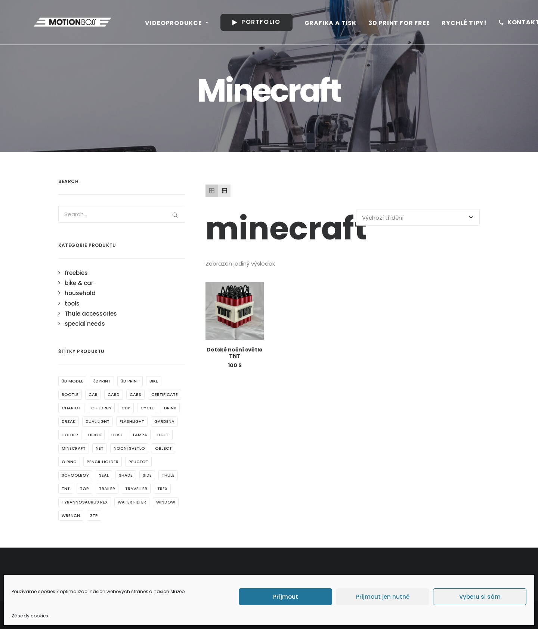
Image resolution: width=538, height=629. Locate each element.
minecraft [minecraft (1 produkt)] (74, 448)
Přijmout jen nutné (382, 597)
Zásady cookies (30, 616)
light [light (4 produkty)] (163, 435)
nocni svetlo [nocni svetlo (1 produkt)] (129, 448)
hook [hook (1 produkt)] (94, 435)
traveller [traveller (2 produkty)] (136, 489)
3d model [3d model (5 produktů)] (72, 381)
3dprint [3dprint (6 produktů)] (102, 381)
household (80, 293)
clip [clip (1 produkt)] (125, 408)
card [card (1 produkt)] (114, 394)
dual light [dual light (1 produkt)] (97, 421)
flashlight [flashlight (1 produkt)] (132, 421)
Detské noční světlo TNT (235, 353)
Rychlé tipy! (454, 23)
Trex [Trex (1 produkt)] (162, 489)
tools (72, 303)
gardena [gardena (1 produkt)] (164, 421)
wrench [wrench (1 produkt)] (71, 515)
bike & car (79, 283)
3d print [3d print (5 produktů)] (130, 381)
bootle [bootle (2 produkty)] (70, 394)
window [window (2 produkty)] (165, 502)
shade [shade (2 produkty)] (126, 475)
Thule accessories (91, 313)
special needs (85, 324)
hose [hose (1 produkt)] (117, 435)
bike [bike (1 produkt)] (153, 381)
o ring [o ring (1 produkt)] (69, 462)
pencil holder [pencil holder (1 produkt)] (102, 462)
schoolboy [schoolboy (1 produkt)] (75, 475)
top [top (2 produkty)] (84, 489)
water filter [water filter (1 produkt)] (132, 502)
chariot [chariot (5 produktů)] (71, 408)
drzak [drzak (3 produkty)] (68, 421)
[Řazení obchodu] (418, 218)
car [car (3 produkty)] (93, 394)
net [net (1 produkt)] (99, 448)
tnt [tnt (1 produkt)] (66, 489)
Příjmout (285, 597)
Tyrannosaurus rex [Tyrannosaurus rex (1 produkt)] (85, 502)
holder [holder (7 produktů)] (70, 435)
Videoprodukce (167, 23)
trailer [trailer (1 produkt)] (107, 489)
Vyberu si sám (480, 597)
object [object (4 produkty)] (163, 448)
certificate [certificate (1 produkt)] (164, 394)
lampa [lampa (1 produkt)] (140, 435)
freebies (76, 273)
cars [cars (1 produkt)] (135, 394)
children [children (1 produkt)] (101, 408)
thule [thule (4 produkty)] (168, 475)
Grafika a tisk (321, 23)
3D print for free (389, 23)
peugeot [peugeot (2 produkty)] (138, 462)
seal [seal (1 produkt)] (104, 475)
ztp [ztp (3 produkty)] (94, 515)
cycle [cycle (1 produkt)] (147, 408)
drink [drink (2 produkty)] (170, 408)
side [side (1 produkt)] (147, 475)
